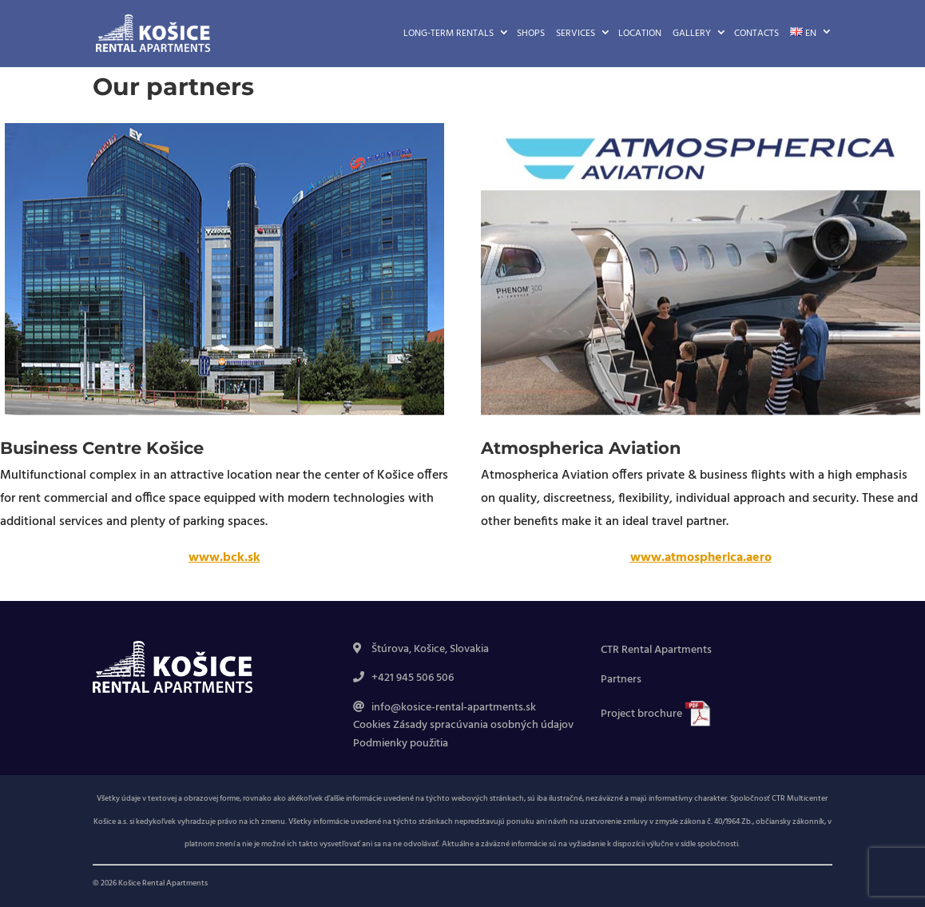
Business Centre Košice (102, 448)
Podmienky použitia (400, 743)
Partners (621, 679)
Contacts (756, 34)
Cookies (372, 725)
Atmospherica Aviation (581, 448)
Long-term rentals (448, 34)
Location (639, 34)
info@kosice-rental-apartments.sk (453, 707)
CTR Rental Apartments (656, 650)
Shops (531, 34)
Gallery (692, 34)
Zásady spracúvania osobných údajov (483, 725)
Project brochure (643, 714)
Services (575, 34)
